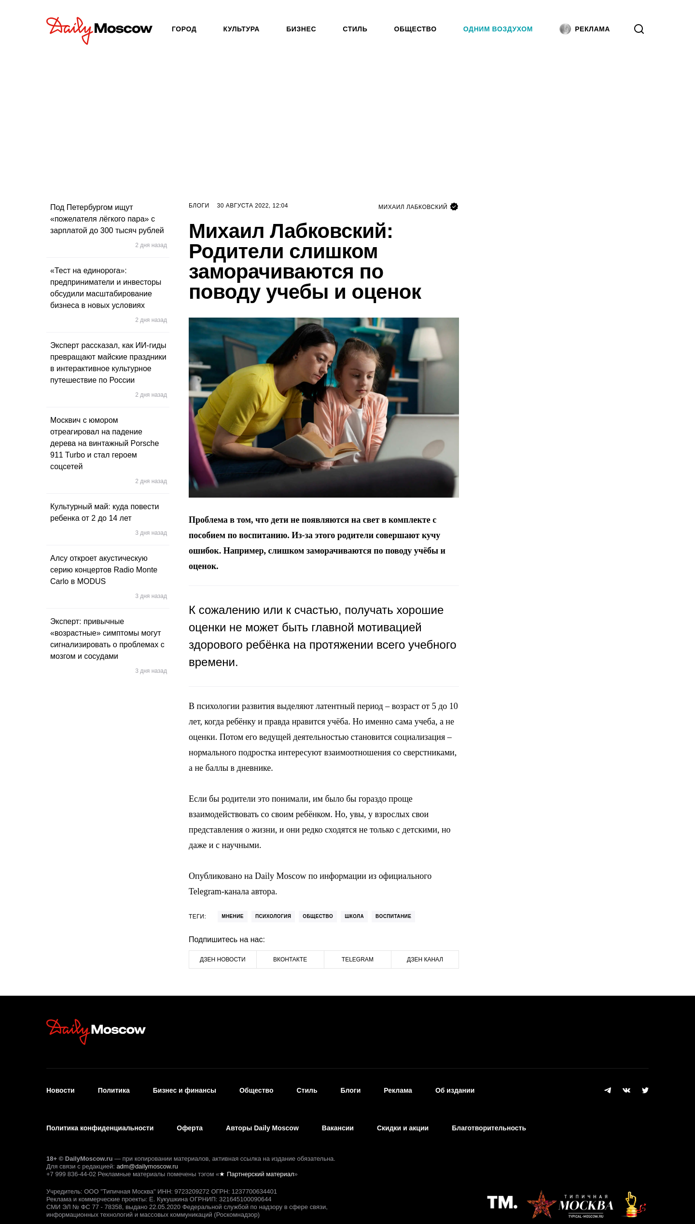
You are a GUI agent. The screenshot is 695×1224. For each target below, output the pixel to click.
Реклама (398, 1086)
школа (354, 916)
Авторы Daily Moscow (262, 1114)
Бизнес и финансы (184, 1086)
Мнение (233, 916)
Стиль (355, 29)
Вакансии (338, 1114)
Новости (60, 1086)
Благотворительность (489, 1114)
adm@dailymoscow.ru (147, 1148)
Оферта (190, 1114)
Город (184, 29)
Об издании (454, 1086)
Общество (415, 29)
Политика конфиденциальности (99, 1114)
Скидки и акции (403, 1114)
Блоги (199, 205)
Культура (241, 29)
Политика (114, 1086)
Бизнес (301, 29)
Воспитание (393, 916)
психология (273, 916)
